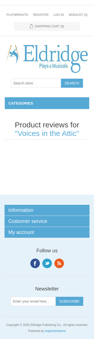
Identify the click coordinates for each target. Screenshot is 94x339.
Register (40, 15)
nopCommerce (55, 331)
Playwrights (17, 15)
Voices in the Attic (47, 133)
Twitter (47, 263)
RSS (59, 263)
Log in (59, 15)
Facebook (35, 263)
